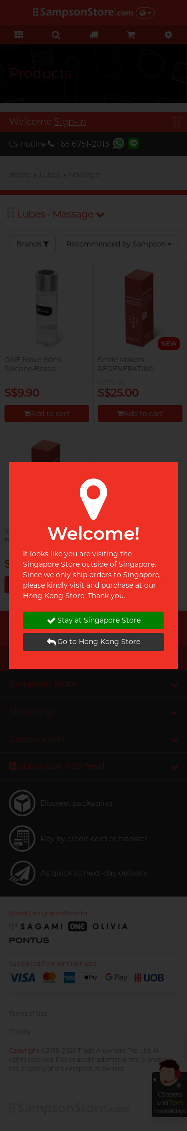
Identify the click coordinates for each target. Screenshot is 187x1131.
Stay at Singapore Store (94, 620)
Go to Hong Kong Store (93, 642)
